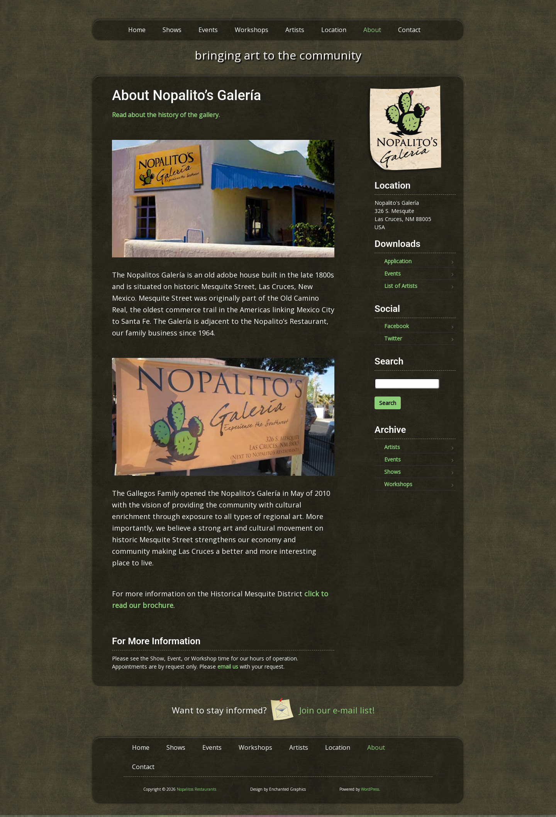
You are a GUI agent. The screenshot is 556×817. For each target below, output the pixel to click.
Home (137, 30)
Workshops (251, 30)
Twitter (393, 338)
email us (227, 666)
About (372, 30)
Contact (409, 30)
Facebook (396, 326)
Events (208, 30)
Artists (294, 30)
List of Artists (400, 285)
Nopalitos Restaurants (196, 789)
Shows (172, 30)
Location (333, 30)
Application (398, 261)
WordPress (370, 789)
